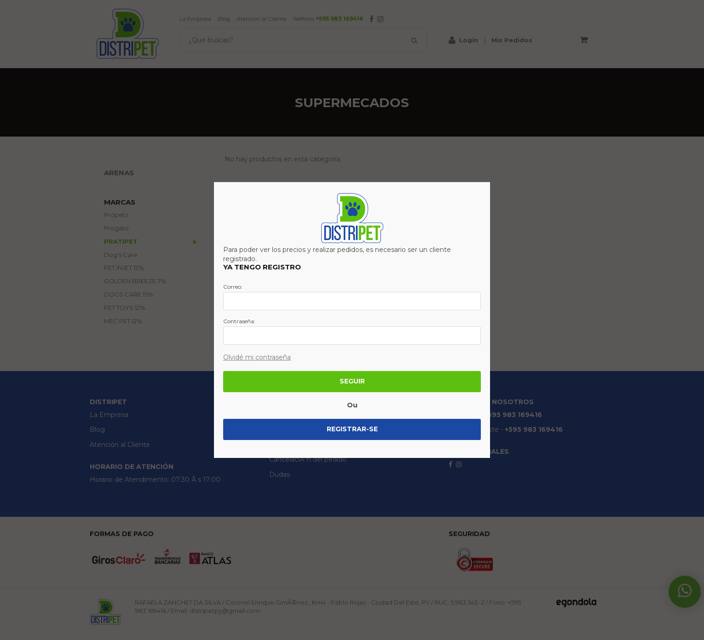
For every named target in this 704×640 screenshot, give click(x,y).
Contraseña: (239, 321)
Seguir (352, 381)
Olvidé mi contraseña (257, 357)
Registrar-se (352, 429)
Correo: (232, 287)
